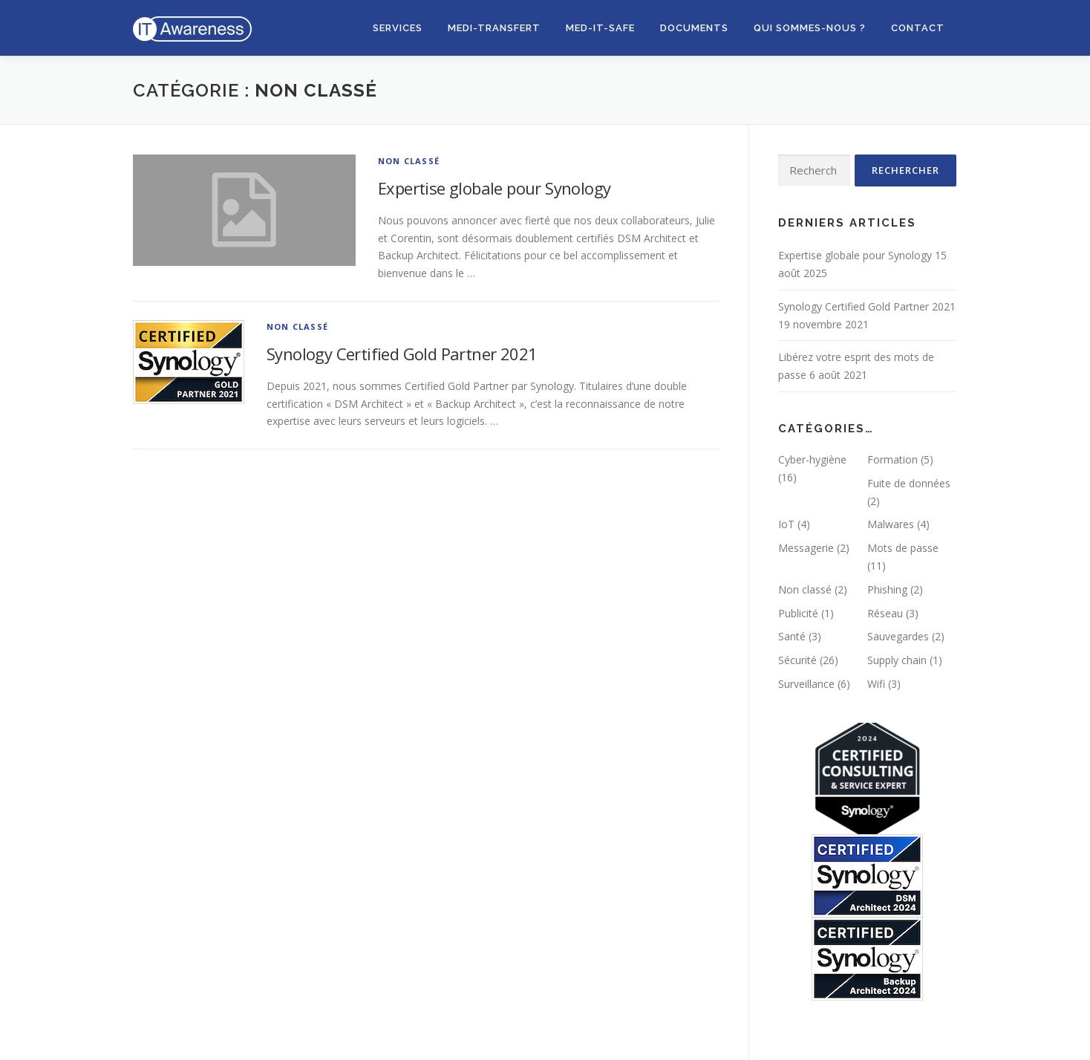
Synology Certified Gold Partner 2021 (402, 353)
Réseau (885, 613)
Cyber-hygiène (812, 459)
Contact (917, 27)
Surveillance (806, 684)
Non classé (409, 160)
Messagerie (806, 548)
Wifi (876, 684)
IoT (786, 524)
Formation (892, 459)
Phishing (887, 589)
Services (397, 27)
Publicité (798, 613)
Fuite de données (908, 483)
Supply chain (897, 660)
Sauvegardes (898, 636)
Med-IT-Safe (600, 27)
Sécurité (797, 660)
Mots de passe (903, 548)
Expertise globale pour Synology (494, 188)
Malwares (890, 524)
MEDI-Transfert (494, 27)
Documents (694, 27)
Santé (792, 636)
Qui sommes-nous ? (810, 27)
